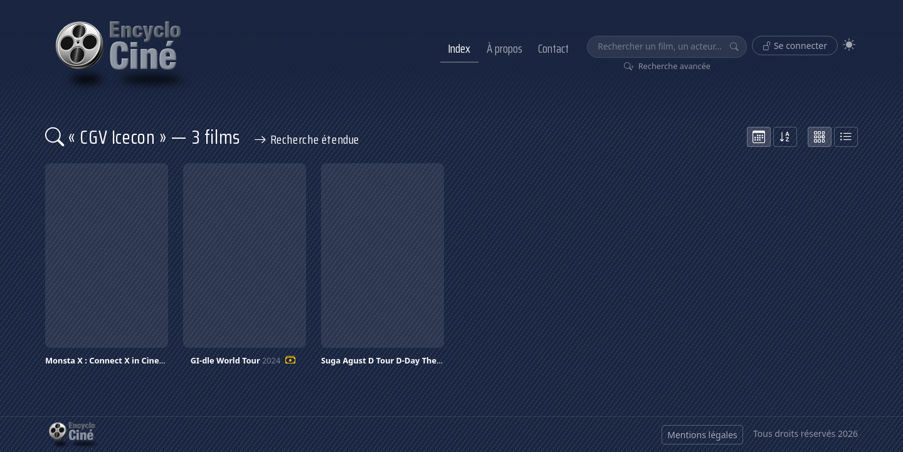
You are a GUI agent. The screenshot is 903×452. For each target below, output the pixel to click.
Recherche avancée (667, 66)
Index (459, 48)
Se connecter (795, 45)
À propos (504, 48)
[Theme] (849, 45)
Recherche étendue (306, 139)
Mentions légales (702, 435)
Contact (553, 48)
